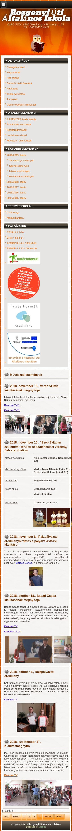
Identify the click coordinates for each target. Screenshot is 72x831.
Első (6, 816)
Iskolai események (17, 135)
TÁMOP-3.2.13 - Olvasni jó (22, 248)
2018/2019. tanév (16, 155)
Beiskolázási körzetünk (19, 83)
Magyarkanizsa (15, 217)
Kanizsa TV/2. (12, 410)
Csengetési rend (16, 67)
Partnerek (12, 99)
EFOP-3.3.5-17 (15, 237)
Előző (16, 816)
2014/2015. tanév (16, 197)
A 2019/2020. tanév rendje (21, 119)
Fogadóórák (13, 72)
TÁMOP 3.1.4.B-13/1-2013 (21, 242)
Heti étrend (13, 77)
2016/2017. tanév (16, 187)
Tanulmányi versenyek (19, 124)
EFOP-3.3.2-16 (15, 232)
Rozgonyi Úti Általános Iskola (36, 15)
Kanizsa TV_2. (12, 631)
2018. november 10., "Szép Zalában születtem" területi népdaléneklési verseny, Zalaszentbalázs (35, 446)
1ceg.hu (42, 827)
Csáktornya (13, 212)
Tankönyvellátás (16, 93)
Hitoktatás (12, 88)
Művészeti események (19, 140)
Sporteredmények (17, 129)
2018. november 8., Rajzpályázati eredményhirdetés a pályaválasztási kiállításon (31, 540)
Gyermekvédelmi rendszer (21, 104)
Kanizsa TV (10, 626)
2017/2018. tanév (16, 181)
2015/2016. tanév (16, 192)
